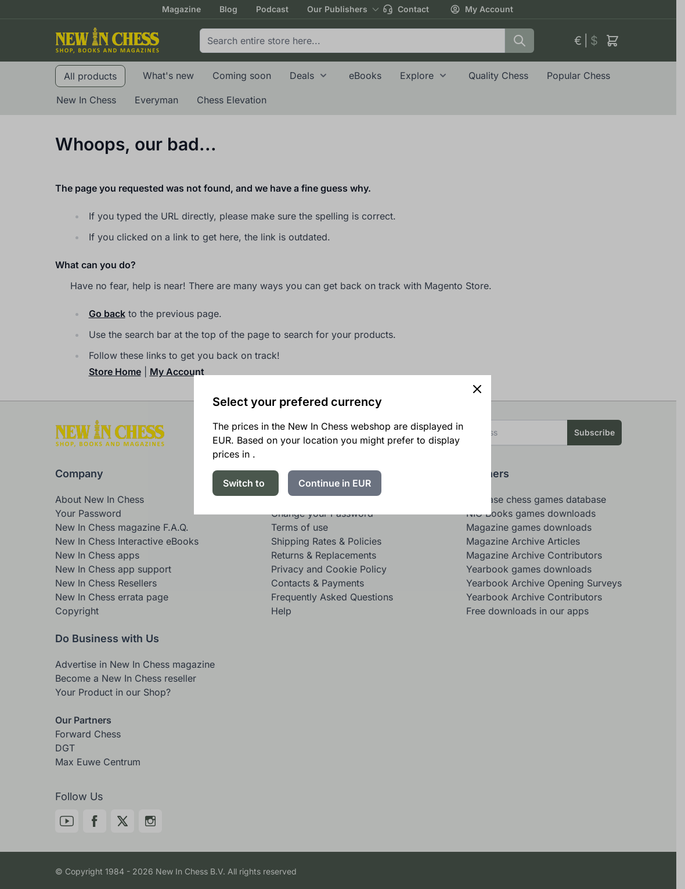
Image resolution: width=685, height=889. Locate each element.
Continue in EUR (334, 483)
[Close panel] (477, 389)
